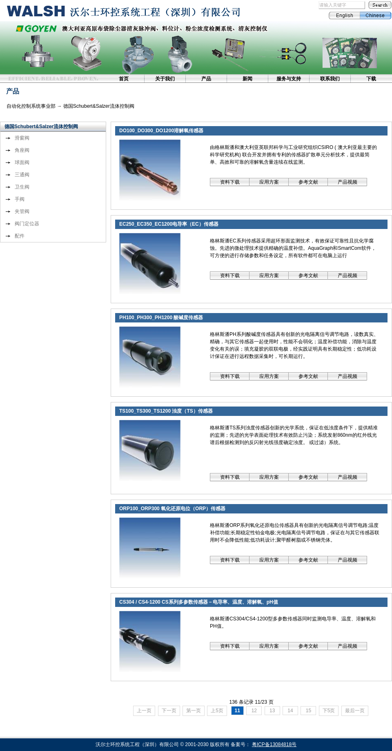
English (344, 15)
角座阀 (22, 150)
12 (254, 710)
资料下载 (230, 182)
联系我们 (330, 79)
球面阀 (22, 162)
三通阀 (22, 175)
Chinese (376, 15)
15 (308, 710)
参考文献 (308, 182)
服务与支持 (288, 79)
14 (290, 710)
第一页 (193, 710)
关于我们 (165, 79)
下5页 (329, 710)
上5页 (217, 710)
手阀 (19, 199)
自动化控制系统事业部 (31, 106)
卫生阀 (22, 187)
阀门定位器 (27, 224)
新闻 (247, 79)
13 (272, 710)
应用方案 (269, 182)
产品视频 (347, 182)
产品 (206, 79)
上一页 (144, 710)
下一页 (169, 710)
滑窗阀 (22, 138)
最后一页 (355, 710)
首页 (124, 79)
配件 (19, 236)
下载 (371, 79)
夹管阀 (22, 211)
